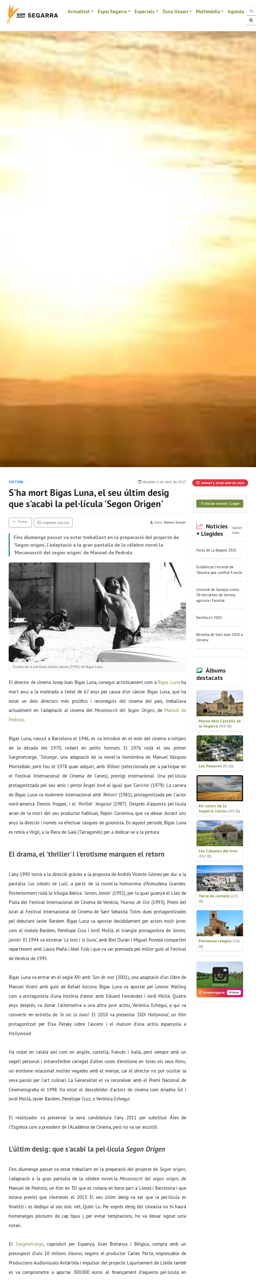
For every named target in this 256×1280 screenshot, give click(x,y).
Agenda (236, 11)
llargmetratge (29, 1244)
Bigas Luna (169, 682)
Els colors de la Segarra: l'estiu (219, 808)
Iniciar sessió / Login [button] (219, 503)
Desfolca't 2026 (209, 617)
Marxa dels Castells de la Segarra (220, 723)
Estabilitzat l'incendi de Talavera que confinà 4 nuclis (219, 569)
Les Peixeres (216, 765)
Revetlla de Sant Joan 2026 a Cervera (219, 637)
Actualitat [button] (79, 11)
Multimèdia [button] (208, 11)
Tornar (20, 521)
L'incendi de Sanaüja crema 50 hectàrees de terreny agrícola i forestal (217, 595)
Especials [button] (145, 11)
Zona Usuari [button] (175, 11)
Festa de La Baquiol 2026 (216, 550)
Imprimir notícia (53, 522)
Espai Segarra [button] (112, 11)
